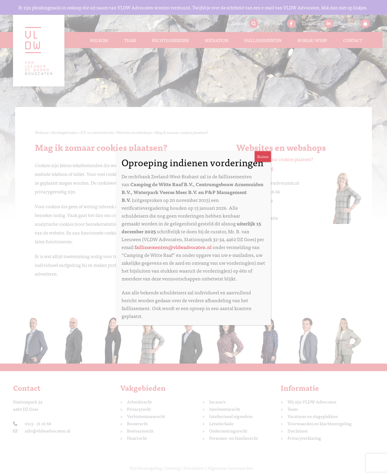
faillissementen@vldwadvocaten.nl (173, 247)
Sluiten (262, 157)
